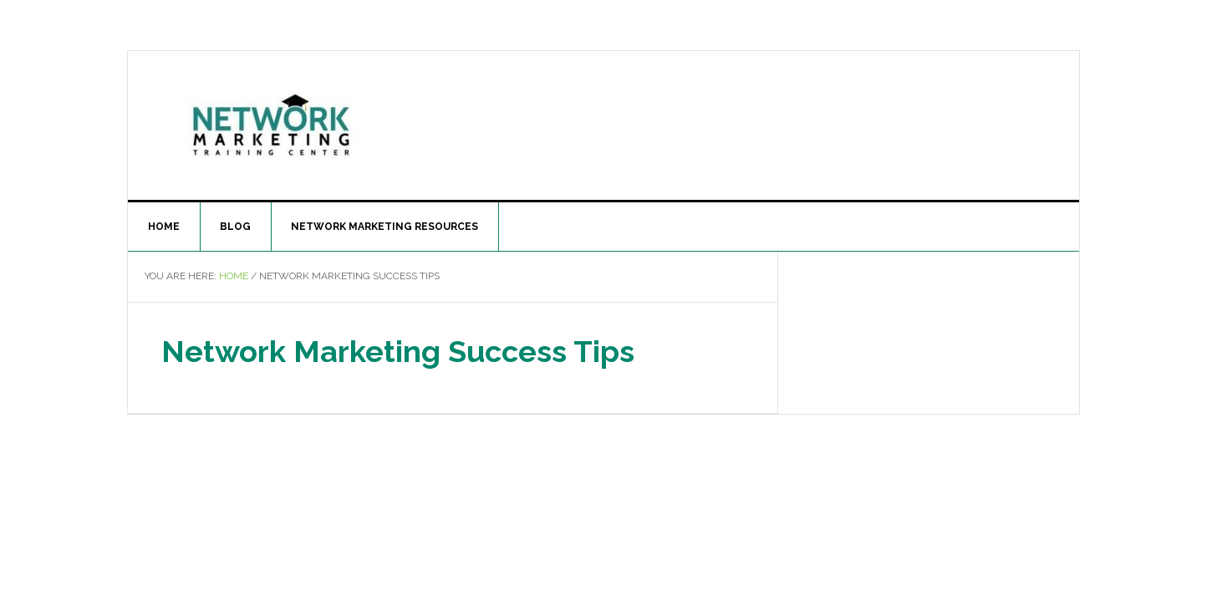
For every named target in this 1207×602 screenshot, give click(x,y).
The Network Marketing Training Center (270, 122)
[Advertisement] (741, 122)
